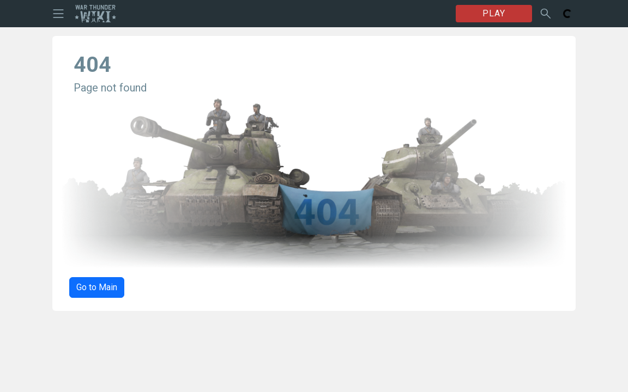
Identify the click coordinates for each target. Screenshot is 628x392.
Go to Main (96, 287)
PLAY (493, 13)
